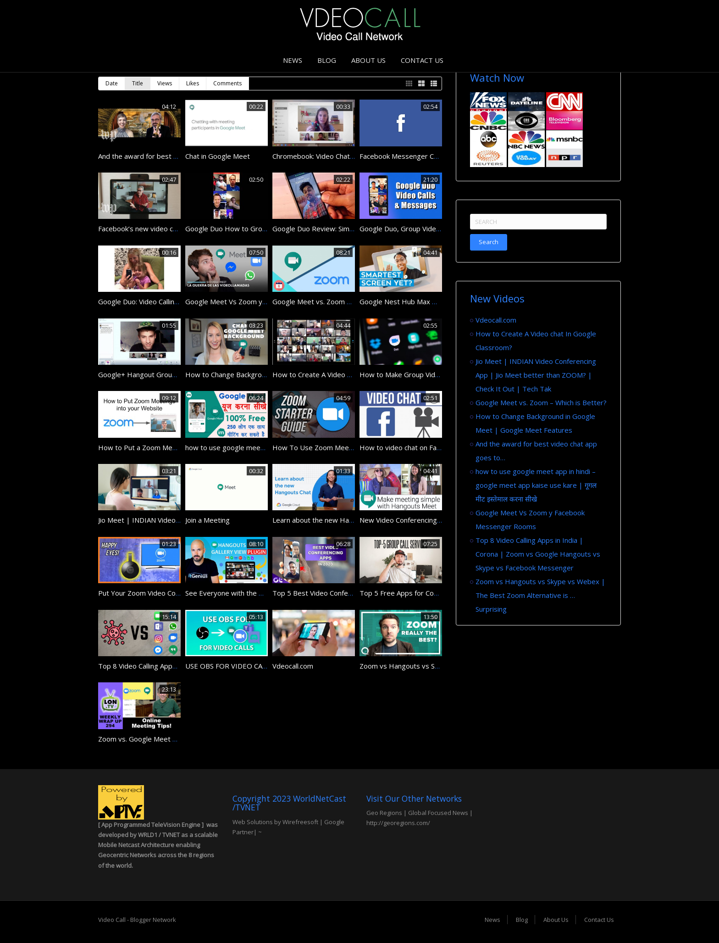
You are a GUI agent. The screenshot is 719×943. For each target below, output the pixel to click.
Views (164, 83)
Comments (227, 83)
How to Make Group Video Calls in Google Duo (433, 374)
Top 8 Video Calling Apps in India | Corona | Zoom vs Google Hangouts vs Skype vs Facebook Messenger (538, 554)
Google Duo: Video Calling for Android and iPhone (175, 301)
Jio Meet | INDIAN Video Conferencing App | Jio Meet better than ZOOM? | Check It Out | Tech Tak (536, 375)
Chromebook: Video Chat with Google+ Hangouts (349, 156)
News (292, 60)
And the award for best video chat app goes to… (174, 156)
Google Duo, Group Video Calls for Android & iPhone (442, 228)
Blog (326, 60)
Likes (192, 83)
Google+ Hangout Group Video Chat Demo (165, 374)
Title (137, 83)
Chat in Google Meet (217, 156)
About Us (368, 60)
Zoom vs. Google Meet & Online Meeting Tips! (171, 738)
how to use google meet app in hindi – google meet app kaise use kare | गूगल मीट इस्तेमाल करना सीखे (536, 485)
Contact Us (422, 60)
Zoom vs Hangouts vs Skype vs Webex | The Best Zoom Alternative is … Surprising (540, 595)
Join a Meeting (207, 520)
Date (111, 83)
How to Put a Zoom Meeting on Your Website (170, 447)
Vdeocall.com (292, 665)
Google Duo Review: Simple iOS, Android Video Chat (353, 228)
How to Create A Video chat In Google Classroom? (351, 374)
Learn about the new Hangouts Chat (329, 520)
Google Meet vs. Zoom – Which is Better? (338, 301)
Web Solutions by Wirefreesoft (275, 822)
